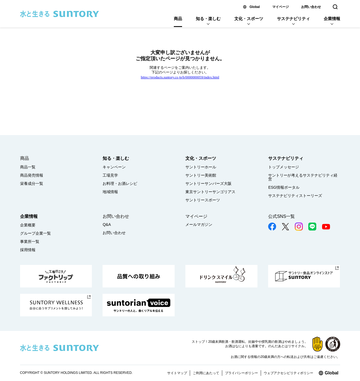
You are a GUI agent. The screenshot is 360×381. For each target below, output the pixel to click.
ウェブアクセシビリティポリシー (288, 373)
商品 (178, 18)
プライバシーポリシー (241, 373)
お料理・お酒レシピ (120, 183)
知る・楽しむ (208, 18)
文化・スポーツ (248, 18)
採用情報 (27, 250)
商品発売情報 (31, 175)
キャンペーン (114, 167)
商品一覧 (27, 167)
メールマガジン (198, 224)
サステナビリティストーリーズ (295, 195)
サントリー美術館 (200, 175)
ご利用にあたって (206, 373)
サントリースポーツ (202, 200)
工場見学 (110, 175)
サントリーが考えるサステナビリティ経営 (302, 177)
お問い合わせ (311, 7)
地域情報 (110, 192)
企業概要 (27, 225)
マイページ (280, 7)
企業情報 (332, 18)
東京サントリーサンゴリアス (210, 192)
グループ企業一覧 (35, 233)
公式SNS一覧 (281, 216)
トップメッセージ (283, 167)
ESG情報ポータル (283, 187)
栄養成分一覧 (31, 183)
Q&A (107, 224)
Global (254, 7)
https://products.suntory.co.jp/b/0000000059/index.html (180, 77)
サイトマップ (177, 373)
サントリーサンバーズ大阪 (208, 183)
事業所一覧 (29, 241)
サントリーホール (200, 167)
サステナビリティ (293, 18)
